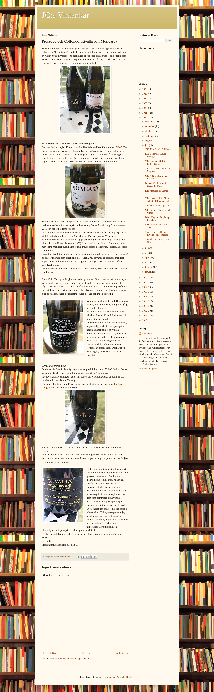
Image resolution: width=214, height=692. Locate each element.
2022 (145, 108)
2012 (145, 311)
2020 (145, 117)
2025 (145, 94)
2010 (145, 320)
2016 (145, 292)
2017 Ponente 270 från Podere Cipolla (155, 162)
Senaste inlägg (49, 653)
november (150, 126)
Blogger (130, 677)
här (56, 154)
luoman (111, 677)
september (150, 136)
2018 (145, 282)
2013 (145, 306)
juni (147, 248)
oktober (149, 131)
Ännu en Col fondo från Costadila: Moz (156, 184)
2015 (145, 296)
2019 (145, 277)
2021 (145, 113)
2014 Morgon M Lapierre (157, 205)
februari (149, 267)
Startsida (86, 653)
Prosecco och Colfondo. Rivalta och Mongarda (156, 233)
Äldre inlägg (122, 653)
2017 (145, 287)
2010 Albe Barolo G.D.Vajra (158, 149)
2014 (145, 301)
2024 (145, 98)
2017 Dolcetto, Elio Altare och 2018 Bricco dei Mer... (158, 199)
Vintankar (147, 333)
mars (147, 262)
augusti (148, 140)
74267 (118, 147)
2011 (145, 315)
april (147, 257)
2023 (145, 103)
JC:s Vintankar (65, 15)
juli (147, 145)
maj (147, 253)
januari (148, 272)
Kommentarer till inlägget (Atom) (74, 658)
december (150, 121)
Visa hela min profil (148, 368)
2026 (145, 89)
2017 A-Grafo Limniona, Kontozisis (156, 177)
